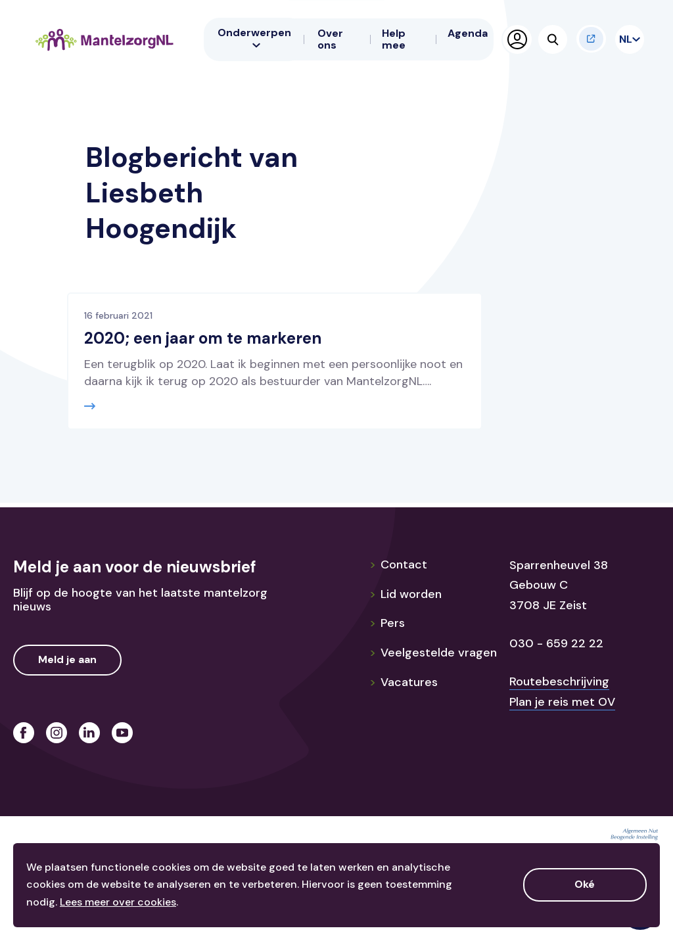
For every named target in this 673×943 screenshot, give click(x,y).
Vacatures (403, 682)
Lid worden (405, 594)
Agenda (468, 33)
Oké (584, 884)
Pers (387, 623)
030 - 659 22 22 (556, 643)
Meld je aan (67, 659)
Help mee (394, 39)
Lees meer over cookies (118, 902)
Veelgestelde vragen (433, 652)
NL (627, 39)
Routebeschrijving (559, 681)
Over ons (330, 39)
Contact (398, 564)
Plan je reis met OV (562, 702)
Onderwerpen (254, 37)
